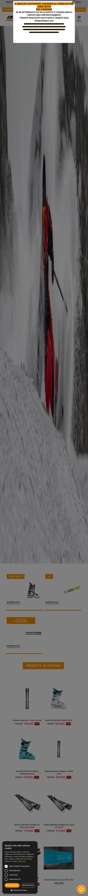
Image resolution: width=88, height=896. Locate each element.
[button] (20, 890)
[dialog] (19, 867)
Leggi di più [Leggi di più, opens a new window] (22, 861)
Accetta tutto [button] (12, 885)
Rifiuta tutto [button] (27, 885)
